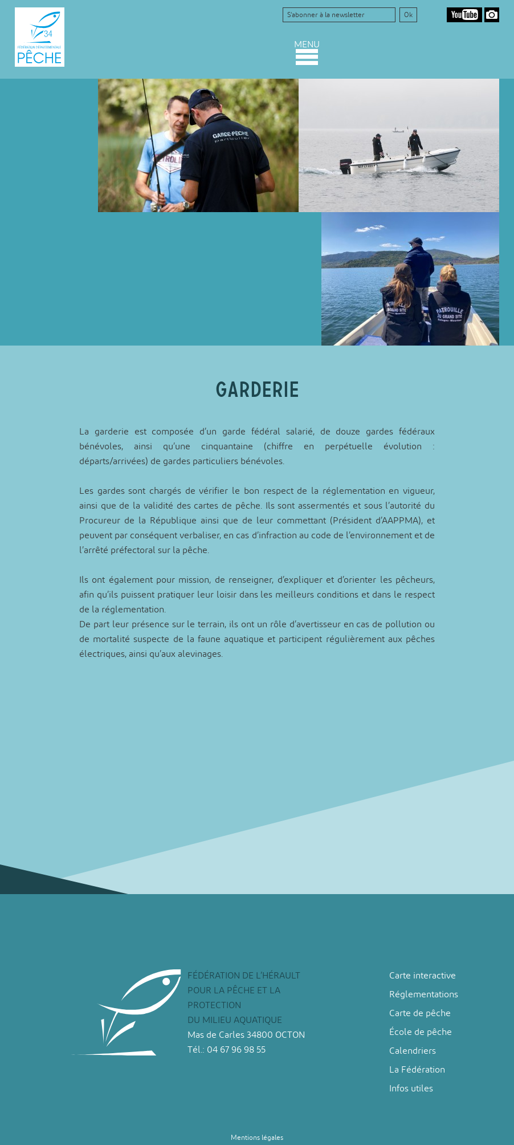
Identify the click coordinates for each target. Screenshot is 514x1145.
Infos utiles (411, 1088)
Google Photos (491, 14)
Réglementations (423, 994)
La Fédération (417, 1069)
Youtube (464, 14)
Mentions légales (257, 1138)
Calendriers (412, 1050)
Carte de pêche (420, 1013)
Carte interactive (422, 975)
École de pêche (420, 1031)
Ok (408, 15)
